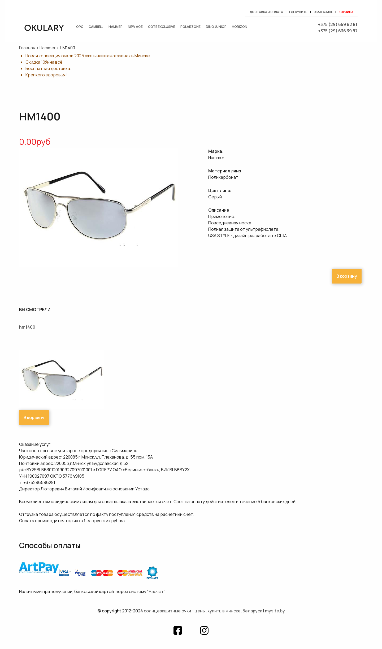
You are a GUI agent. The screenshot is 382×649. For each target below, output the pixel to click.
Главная (27, 48)
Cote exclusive (161, 26)
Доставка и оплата (266, 12)
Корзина (346, 12)
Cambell (96, 26)
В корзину (346, 276)
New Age (135, 26)
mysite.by (275, 611)
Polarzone (190, 26)
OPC (79, 26)
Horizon (239, 26)
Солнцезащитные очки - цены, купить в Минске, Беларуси (203, 611)
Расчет (156, 591)
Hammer (115, 26)
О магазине (323, 12)
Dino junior (216, 26)
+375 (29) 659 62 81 (337, 24)
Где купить (298, 12)
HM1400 (27, 327)
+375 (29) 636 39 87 (338, 31)
